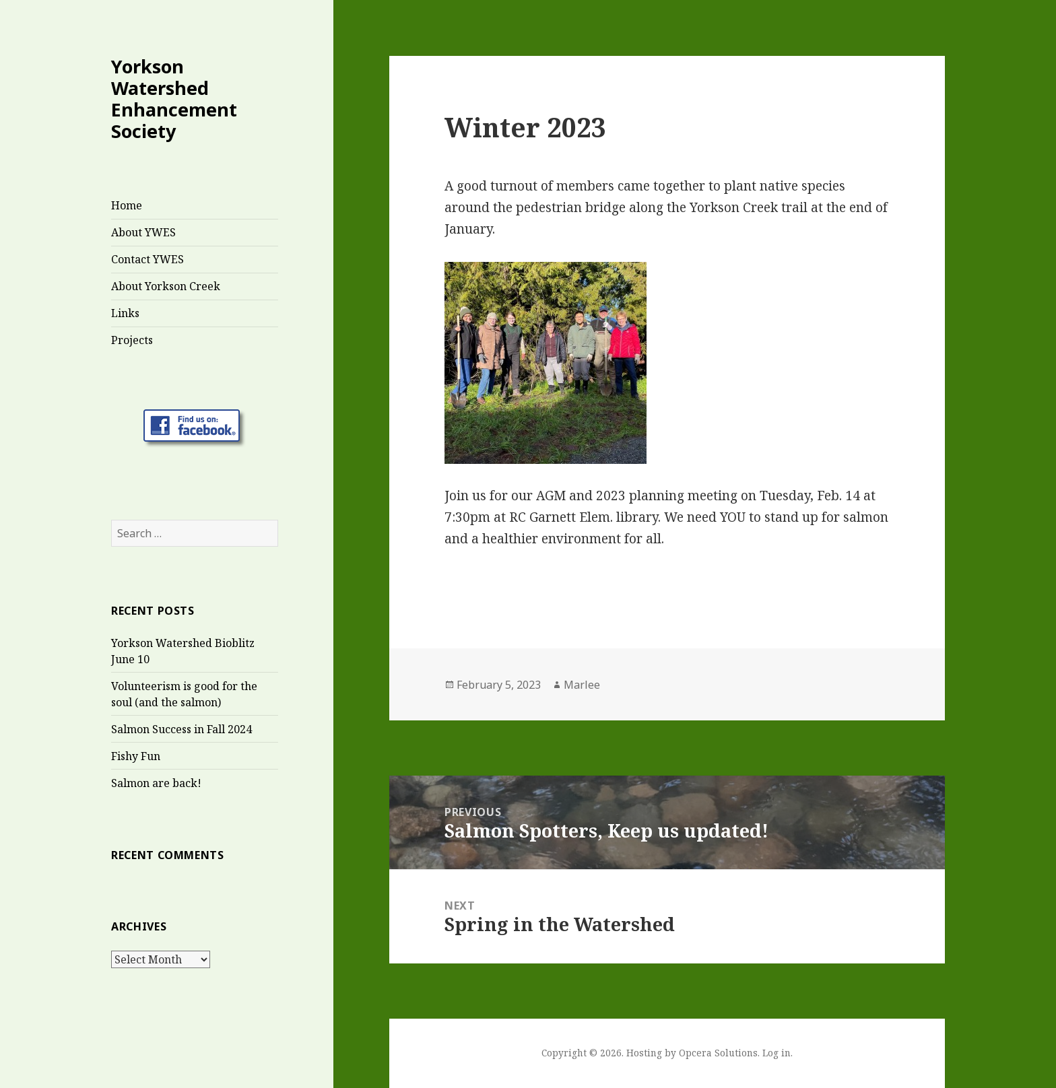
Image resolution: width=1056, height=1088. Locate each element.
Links (125, 313)
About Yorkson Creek (165, 286)
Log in (776, 1052)
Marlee (582, 684)
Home (126, 205)
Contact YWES (147, 259)
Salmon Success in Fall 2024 (181, 729)
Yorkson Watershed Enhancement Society (174, 98)
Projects (132, 340)
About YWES (143, 232)
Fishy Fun (135, 756)
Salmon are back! (156, 783)
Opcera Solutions (718, 1052)
